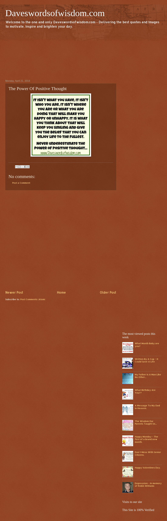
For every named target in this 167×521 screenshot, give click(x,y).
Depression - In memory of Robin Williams (148, 484)
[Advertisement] (83, 54)
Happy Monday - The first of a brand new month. (146, 439)
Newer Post (14, 292)
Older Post (108, 292)
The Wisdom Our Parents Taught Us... (146, 422)
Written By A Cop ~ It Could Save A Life (146, 360)
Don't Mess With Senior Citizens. (148, 453)
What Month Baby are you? (147, 345)
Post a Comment (21, 182)
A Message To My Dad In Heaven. (147, 407)
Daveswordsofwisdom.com (55, 13)
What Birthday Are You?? (145, 391)
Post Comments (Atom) (32, 299)
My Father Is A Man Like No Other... (148, 376)
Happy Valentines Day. (147, 467)
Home (61, 292)
